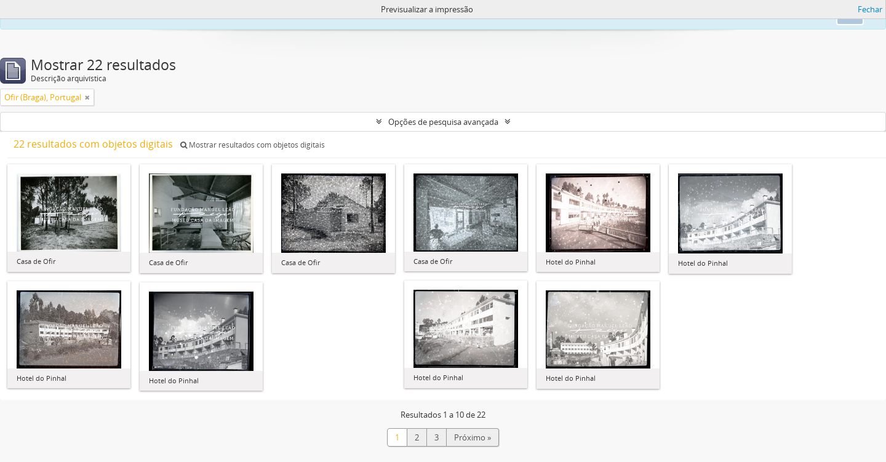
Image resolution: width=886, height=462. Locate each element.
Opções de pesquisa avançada (443, 121)
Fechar (870, 9)
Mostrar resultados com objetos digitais (252, 145)
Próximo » (472, 437)
